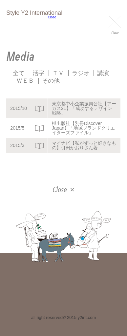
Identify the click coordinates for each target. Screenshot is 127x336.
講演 (103, 73)
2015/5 (17, 128)
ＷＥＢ (25, 80)
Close (115, 25)
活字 (38, 73)
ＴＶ (58, 73)
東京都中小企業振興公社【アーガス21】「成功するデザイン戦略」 (84, 108)
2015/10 (18, 108)
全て (19, 73)
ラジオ (81, 73)
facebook (63, 293)
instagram (81, 293)
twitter (45, 293)
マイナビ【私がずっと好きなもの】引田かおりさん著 (84, 145)
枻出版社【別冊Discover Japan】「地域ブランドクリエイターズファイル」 (83, 128)
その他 (51, 80)
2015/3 (17, 145)
